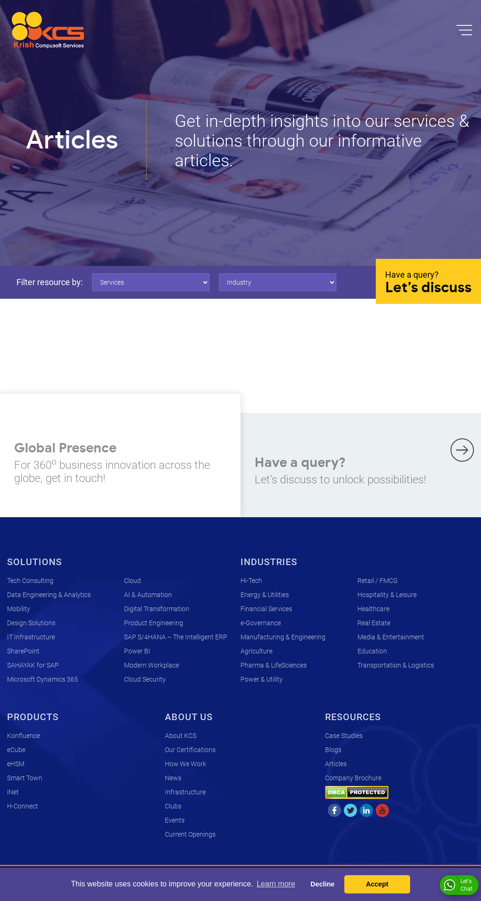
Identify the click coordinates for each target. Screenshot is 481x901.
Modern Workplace (151, 665)
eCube (16, 749)
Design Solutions (31, 623)
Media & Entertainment (390, 637)
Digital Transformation (156, 609)
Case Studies (344, 735)
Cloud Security (145, 679)
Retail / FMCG (377, 580)
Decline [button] (322, 884)
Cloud (132, 580)
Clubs (173, 806)
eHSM (15, 764)
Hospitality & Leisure (387, 594)
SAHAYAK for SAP (33, 665)
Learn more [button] (275, 884)
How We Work (185, 764)
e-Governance (260, 623)
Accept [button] (377, 884)
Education (372, 651)
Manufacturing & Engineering (283, 637)
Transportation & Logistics (395, 665)
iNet (13, 792)
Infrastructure (185, 792)
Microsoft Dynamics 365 (42, 679)
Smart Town (24, 778)
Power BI (137, 651)
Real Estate (373, 623)
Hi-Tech (251, 580)
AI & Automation (148, 594)
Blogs (333, 749)
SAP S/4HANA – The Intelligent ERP (175, 637)
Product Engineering (153, 623)
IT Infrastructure (31, 637)
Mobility (18, 609)
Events (175, 820)
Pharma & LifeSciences (273, 665)
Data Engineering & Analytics (49, 594)
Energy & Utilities (264, 594)
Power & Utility (261, 679)
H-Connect (22, 806)
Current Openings (190, 834)
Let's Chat (458, 885)
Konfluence (23, 735)
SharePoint (23, 651)
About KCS (180, 735)
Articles (336, 764)
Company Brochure (353, 778)
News (173, 778)
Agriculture (256, 651)
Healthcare (373, 609)
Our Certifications (190, 749)
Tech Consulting (30, 580)
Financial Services (266, 609)
